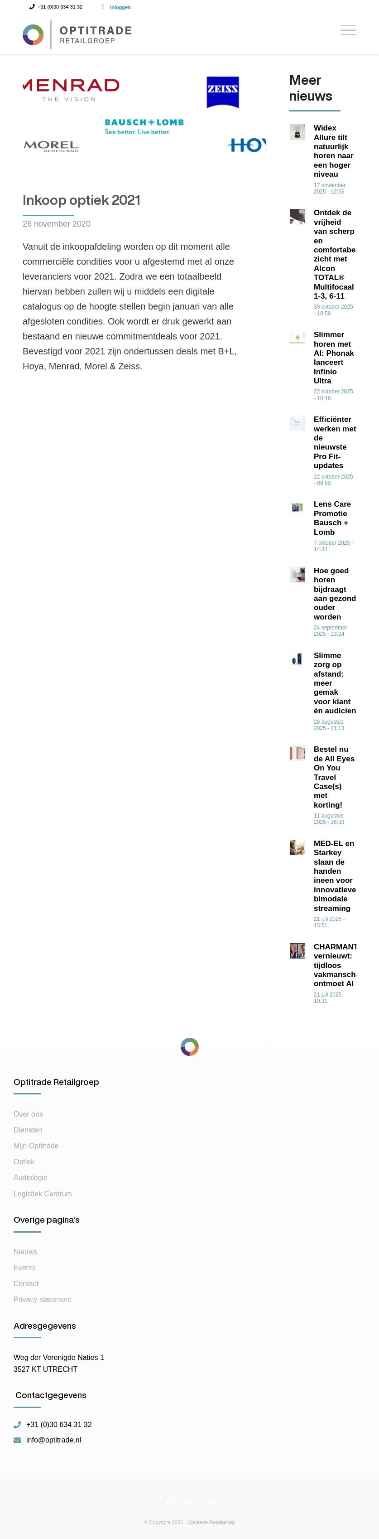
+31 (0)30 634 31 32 (59, 1424)
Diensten (28, 1130)
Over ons (28, 1114)
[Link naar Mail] (212, 1501)
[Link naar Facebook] (167, 1501)
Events (25, 1268)
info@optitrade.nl (53, 1440)
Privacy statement (42, 1299)
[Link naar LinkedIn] (190, 1501)
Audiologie (31, 1177)
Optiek (24, 1162)
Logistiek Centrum (43, 1194)
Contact (26, 1283)
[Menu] (343, 33)
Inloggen (120, 7)
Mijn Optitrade (36, 1146)
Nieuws (25, 1252)
